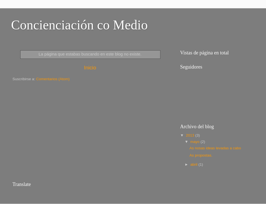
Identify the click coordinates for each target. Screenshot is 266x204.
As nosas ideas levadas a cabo (215, 148)
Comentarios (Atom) (53, 79)
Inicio (90, 67)
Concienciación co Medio (79, 24)
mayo (195, 142)
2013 (190, 135)
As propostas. (201, 155)
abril (194, 164)
